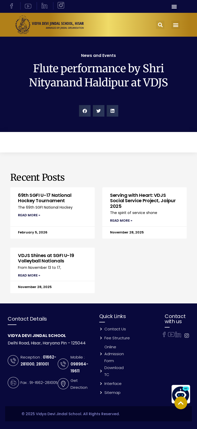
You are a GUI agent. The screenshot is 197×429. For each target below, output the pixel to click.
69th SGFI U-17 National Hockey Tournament (45, 198)
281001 (42, 364)
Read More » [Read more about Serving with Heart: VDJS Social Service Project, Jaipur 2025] (121, 220)
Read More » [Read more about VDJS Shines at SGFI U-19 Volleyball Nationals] (29, 275)
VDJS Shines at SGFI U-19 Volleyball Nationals (46, 258)
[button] (174, 6)
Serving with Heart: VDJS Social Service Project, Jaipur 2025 (142, 200)
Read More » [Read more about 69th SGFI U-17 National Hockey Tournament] (29, 215)
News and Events (98, 55)
